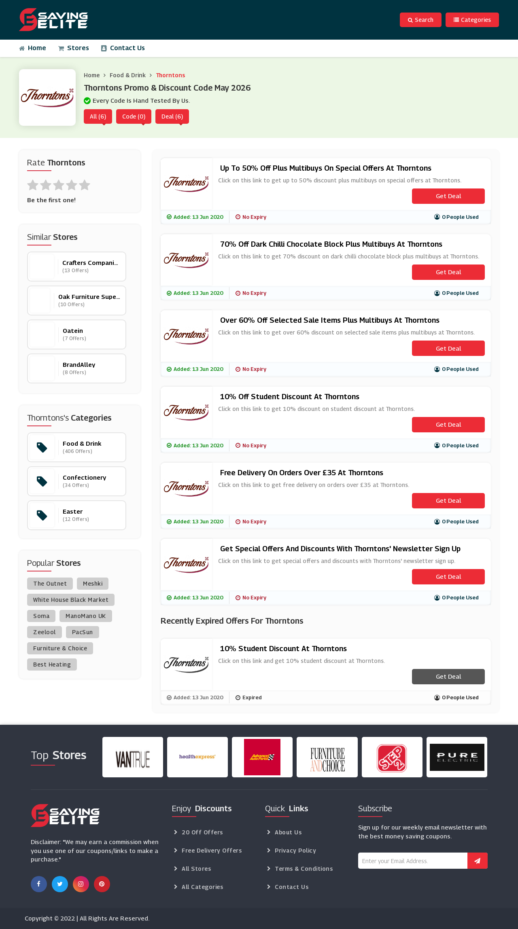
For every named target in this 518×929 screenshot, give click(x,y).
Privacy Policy (295, 850)
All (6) (98, 116)
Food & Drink (128, 75)
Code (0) (133, 116)
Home (32, 48)
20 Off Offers (202, 832)
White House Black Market (70, 599)
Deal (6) (172, 116)
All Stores (196, 868)
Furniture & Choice (60, 648)
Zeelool (44, 632)
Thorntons (170, 75)
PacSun (82, 632)
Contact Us (123, 48)
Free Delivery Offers (212, 850)
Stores (73, 48)
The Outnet (50, 583)
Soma (41, 615)
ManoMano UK (86, 615)
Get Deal (448, 195)
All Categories (202, 886)
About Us (288, 832)
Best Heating (52, 664)
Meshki (92, 583)
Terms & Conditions (304, 868)
